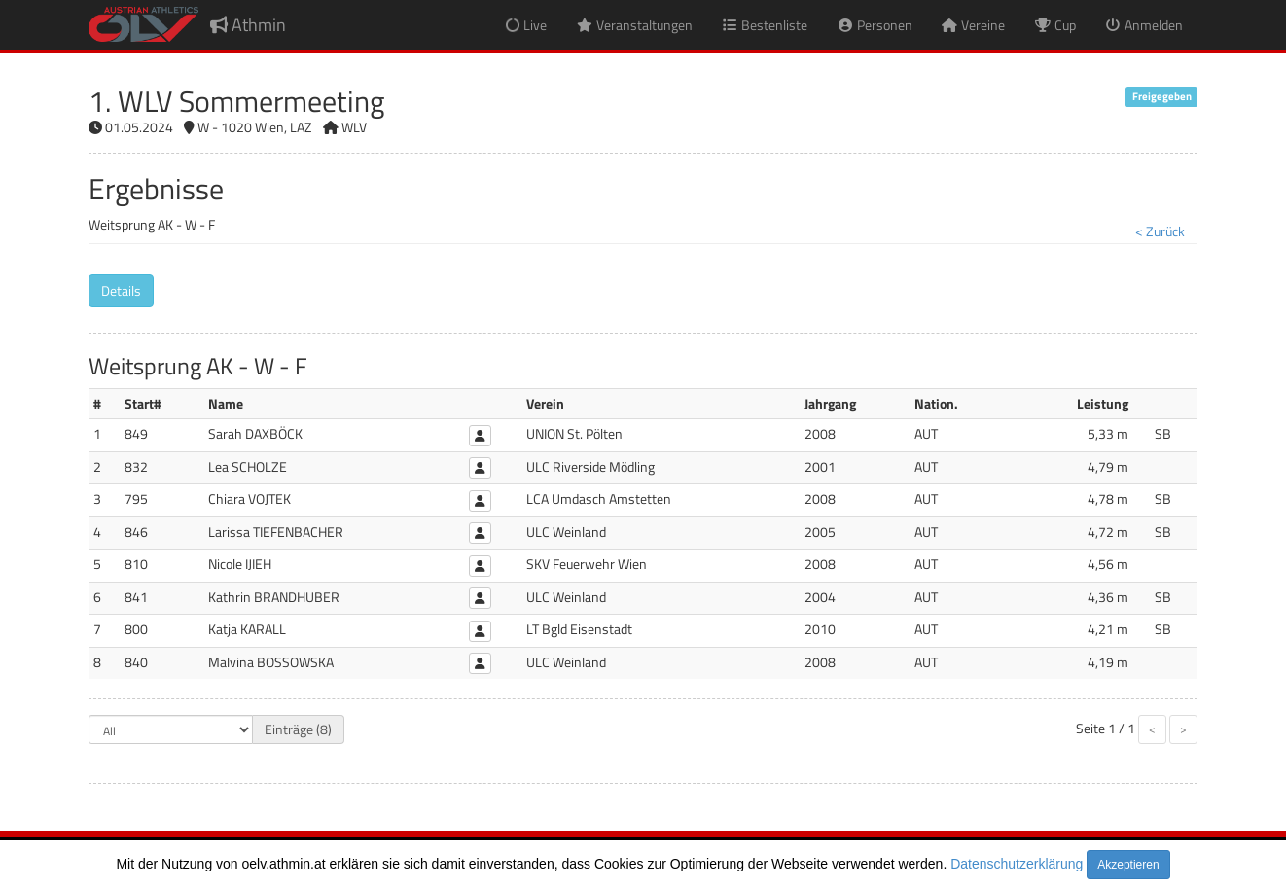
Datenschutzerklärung (1016, 863)
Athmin (248, 25)
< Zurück (1160, 231)
